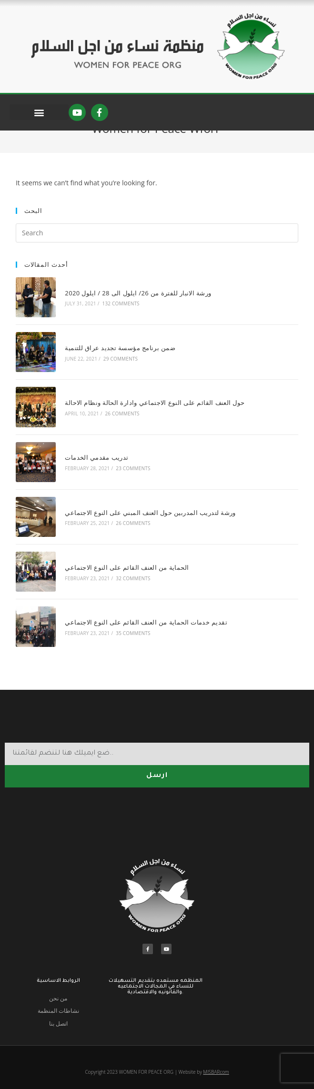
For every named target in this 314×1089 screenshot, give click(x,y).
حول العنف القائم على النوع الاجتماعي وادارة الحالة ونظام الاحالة (150, 417)
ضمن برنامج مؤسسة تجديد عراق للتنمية (115, 367)
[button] (39, 112)
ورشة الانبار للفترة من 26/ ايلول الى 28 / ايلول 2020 (133, 317)
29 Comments (115, 378)
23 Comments (128, 479)
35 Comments (128, 630)
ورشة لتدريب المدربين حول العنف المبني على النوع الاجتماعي (145, 518)
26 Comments (117, 428)
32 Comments (128, 580)
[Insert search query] (157, 259)
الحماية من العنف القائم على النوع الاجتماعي (122, 569)
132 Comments (115, 327)
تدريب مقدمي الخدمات (91, 468)
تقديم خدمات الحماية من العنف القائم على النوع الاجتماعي (141, 619)
